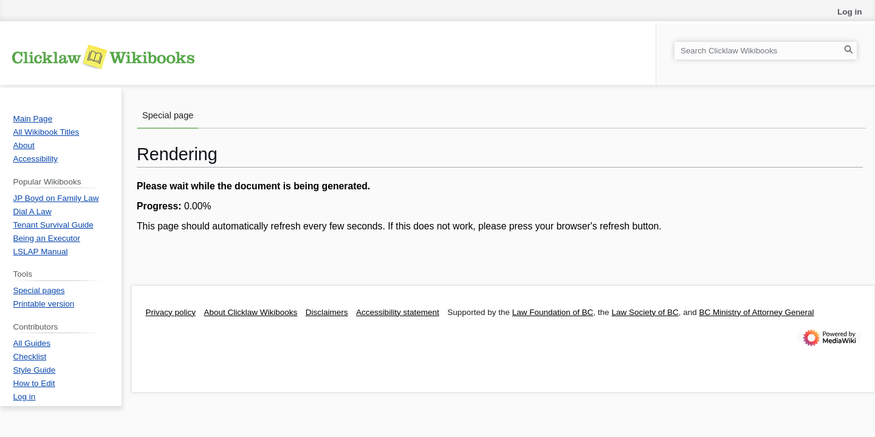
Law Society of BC (644, 312)
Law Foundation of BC (553, 312)
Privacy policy (171, 312)
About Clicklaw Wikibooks (251, 312)
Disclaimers (327, 312)
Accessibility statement (397, 312)
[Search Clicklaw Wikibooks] (765, 50)
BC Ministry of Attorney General (756, 312)
